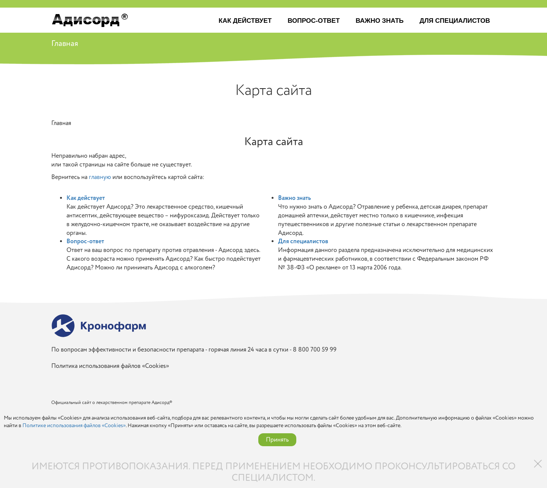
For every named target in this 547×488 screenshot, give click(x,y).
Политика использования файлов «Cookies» (110, 366)
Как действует (245, 20)
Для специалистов (455, 20)
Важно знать (379, 20)
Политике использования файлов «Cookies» (74, 425)
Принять (277, 440)
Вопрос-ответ (314, 20)
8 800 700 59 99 (315, 349)
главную (100, 177)
